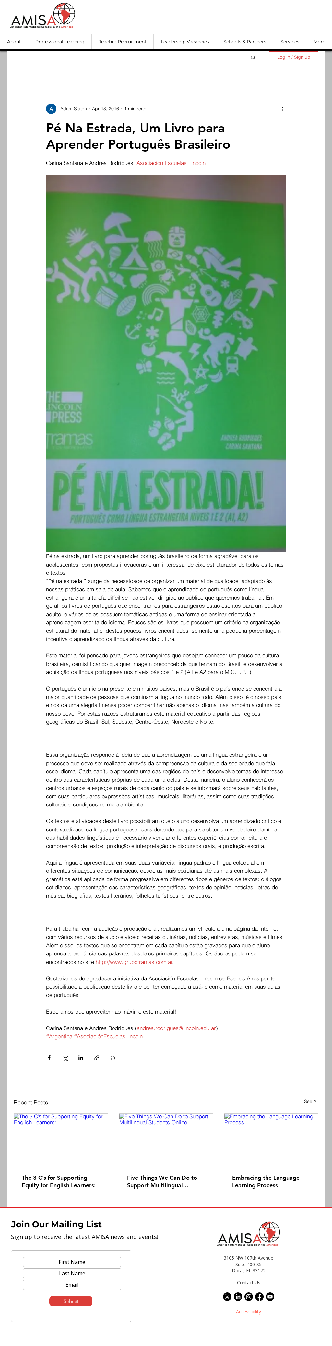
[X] (227, 1296)
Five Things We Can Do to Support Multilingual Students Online (162, 1181)
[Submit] (70, 1301)
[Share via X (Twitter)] (65, 1058)
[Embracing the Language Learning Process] (271, 1140)
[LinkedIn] (238, 1296)
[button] (14, 41)
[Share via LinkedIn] (81, 1058)
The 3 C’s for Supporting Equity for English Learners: (59, 1181)
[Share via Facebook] (49, 1058)
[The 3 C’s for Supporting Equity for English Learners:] (61, 1140)
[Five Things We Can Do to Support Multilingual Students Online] (166, 1140)
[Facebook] (259, 1296)
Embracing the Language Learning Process (266, 1181)
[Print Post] (113, 1058)
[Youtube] (270, 1296)
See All (311, 1101)
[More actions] (282, 109)
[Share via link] (97, 1058)
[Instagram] (248, 1296)
